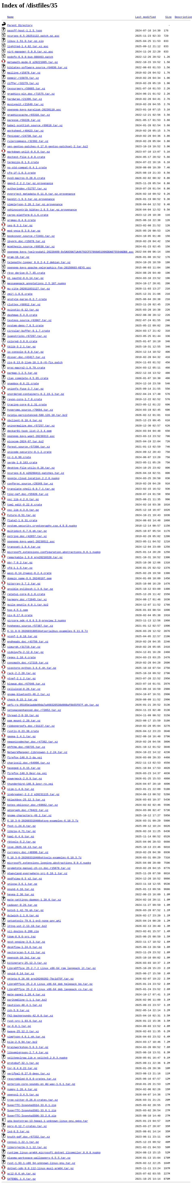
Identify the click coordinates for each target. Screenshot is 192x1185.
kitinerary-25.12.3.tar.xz (27, 963)
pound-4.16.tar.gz (20, 889)
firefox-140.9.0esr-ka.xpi (27, 773)
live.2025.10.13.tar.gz (24, 847)
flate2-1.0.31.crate (22, 520)
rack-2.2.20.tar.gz (21, 673)
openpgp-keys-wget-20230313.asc (31, 436)
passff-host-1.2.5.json (24, 30)
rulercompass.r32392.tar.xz (27, 141)
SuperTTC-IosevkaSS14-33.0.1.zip (31, 1105)
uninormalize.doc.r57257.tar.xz (31, 425)
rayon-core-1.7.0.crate (24, 399)
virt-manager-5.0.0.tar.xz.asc (30, 51)
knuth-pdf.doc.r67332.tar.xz (28, 1136)
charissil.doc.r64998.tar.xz (28, 762)
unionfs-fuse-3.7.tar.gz (25, 388)
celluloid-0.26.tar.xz (24, 689)
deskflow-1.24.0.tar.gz (24, 947)
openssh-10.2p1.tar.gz (24, 957)
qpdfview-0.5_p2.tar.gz (24, 878)
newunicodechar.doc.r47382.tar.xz (32, 741)
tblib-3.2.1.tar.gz (21, 346)
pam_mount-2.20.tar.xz (24, 720)
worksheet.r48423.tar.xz (25, 130)
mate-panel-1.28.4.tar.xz (26, 994)
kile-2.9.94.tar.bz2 (22, 1042)
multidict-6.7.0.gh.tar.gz (27, 531)
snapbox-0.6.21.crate (23, 383)
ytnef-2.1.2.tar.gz (21, 678)
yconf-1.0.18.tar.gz (22, 636)
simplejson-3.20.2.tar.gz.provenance (35, 204)
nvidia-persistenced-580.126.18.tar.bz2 (37, 415)
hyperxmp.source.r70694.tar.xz (30, 409)
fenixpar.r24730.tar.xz (24, 136)
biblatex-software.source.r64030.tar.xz (37, 67)
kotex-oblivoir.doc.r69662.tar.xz (32, 805)
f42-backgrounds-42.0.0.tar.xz (30, 1015)
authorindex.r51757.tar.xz (27, 188)
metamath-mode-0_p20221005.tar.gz (32, 62)
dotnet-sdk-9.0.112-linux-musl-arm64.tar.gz (40, 1168)
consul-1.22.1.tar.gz (23, 1142)
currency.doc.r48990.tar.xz (27, 852)
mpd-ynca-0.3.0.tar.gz (24, 230)
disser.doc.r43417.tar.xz (26, 357)
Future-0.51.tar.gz (21, 515)
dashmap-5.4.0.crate (22, 315)
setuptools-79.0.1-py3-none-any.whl (34, 920)
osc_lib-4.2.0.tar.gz (23, 499)
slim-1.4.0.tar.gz (20, 789)
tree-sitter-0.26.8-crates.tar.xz (32, 1100)
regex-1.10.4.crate (21, 657)
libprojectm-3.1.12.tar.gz (27, 1147)
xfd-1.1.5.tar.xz (20, 568)
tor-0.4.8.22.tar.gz (22, 1068)
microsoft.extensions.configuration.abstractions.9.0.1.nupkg (53, 552)
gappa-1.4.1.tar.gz (21, 736)
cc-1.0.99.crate (19, 457)
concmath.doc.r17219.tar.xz (27, 662)
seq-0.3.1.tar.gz (20, 225)
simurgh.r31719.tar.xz (24, 647)
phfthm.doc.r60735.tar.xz (26, 747)
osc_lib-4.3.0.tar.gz (23, 510)
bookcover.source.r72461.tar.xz (31, 236)
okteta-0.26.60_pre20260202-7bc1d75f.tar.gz (40, 978)
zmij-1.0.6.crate (20, 294)
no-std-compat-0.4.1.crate (27, 167)
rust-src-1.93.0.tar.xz (24, 1021)
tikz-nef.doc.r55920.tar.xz (27, 494)
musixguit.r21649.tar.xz (25, 104)
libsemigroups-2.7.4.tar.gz (27, 1052)
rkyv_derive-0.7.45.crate (26, 273)
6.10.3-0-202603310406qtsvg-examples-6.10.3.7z (42, 820)
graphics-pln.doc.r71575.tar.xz (31, 93)
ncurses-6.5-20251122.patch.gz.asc (33, 35)
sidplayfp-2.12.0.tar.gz (25, 652)
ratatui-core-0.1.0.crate (26, 594)
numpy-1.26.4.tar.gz (22, 1089)
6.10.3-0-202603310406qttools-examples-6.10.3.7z (44, 857)
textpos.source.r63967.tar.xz (29, 320)
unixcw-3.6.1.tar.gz (22, 884)
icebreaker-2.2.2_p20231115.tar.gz (33, 794)
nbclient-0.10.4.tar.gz (24, 420)
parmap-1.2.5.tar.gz (22, 373)
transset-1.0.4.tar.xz (24, 546)
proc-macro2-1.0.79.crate (26, 367)
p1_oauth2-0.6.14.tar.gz (25, 278)
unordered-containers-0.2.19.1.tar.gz (35, 394)
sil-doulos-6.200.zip (23, 931)
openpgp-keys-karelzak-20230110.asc (34, 109)
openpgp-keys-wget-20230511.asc (31, 541)
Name (10, 17)
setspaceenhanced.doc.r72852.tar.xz (34, 710)
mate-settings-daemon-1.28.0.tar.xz (34, 899)
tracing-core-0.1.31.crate (27, 404)
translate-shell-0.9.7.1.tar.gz (31, 488)
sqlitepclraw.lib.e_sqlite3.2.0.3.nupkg (37, 1057)
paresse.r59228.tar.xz (24, 120)
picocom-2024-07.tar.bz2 (25, 441)
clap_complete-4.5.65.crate (27, 378)
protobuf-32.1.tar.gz (23, 1063)
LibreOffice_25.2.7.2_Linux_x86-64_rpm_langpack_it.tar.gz (51, 968)
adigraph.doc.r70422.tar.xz (27, 810)
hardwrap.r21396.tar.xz (24, 99)
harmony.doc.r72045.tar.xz (27, 599)
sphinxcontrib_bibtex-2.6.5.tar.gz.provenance (42, 209)
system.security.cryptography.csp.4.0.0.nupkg (42, 525)
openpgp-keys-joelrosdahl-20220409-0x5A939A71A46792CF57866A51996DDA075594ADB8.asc (70, 251)
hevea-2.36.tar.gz (20, 894)
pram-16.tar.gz (18, 257)
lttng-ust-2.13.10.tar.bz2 (27, 926)
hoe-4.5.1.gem (17, 610)
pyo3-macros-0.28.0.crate (26, 178)
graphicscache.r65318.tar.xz (28, 114)
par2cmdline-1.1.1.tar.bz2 (27, 999)
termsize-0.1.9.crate (23, 162)
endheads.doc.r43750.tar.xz (27, 641)
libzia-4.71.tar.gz (21, 831)
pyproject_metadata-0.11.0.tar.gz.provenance (41, 194)
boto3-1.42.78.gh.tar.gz (25, 910)
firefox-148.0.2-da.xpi (24, 757)
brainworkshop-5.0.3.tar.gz (27, 1047)
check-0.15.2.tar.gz (22, 699)
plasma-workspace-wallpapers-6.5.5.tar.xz (38, 1157)
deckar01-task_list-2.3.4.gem (29, 431)
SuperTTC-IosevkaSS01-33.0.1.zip (31, 1110)
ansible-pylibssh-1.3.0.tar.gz (30, 589)
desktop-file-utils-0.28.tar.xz (31, 467)
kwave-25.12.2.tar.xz (23, 1031)
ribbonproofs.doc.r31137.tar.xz (31, 726)
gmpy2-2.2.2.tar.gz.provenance (30, 183)
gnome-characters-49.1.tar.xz (29, 815)
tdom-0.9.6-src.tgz (21, 936)
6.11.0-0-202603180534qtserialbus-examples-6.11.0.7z (47, 631)
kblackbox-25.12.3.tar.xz (26, 799)
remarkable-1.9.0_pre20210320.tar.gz (35, 557)
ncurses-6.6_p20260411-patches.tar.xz (35, 473)
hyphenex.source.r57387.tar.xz (30, 625)
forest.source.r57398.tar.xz (28, 446)
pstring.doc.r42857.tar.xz (27, 536)
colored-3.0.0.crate (22, 341)
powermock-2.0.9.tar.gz (24, 778)
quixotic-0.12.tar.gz (23, 309)
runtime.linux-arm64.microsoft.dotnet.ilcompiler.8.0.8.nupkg (53, 1152)
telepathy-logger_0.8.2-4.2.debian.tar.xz (38, 262)
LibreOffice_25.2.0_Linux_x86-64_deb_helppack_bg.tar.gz (50, 984)
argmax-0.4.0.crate (21, 220)
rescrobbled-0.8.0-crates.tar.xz (31, 1078)
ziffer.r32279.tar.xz (23, 83)
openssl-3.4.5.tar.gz (23, 1094)
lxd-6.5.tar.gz (18, 1131)
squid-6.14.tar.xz (20, 973)
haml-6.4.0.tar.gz (20, 836)
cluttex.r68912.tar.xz (24, 304)
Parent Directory (20, 25)
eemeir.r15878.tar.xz (23, 78)
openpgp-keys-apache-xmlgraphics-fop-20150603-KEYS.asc (49, 267)
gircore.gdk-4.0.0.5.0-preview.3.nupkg (36, 620)
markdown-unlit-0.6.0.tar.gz (28, 151)
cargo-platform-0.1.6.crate (27, 215)
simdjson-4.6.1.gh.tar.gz (26, 1036)
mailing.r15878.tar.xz (24, 72)
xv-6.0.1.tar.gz (19, 1026)
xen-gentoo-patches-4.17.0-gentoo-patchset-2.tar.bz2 (47, 146)
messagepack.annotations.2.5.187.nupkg (36, 283)
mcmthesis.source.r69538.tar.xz (31, 246)
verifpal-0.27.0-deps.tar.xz (28, 1073)
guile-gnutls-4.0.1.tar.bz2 (27, 604)
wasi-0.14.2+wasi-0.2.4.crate (29, 573)
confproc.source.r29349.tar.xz (30, 483)
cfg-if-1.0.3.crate (21, 172)
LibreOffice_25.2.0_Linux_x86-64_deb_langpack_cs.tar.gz (50, 989)
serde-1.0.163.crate (22, 462)
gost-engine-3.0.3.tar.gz (26, 942)
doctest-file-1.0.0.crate (26, 157)
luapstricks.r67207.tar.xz (27, 336)
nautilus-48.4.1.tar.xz (24, 1005)
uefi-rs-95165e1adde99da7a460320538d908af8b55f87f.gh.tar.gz (53, 704)
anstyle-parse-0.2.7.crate (27, 299)
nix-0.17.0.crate (20, 615)
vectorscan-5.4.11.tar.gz (26, 952)
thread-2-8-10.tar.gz (23, 715)
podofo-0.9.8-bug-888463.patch (30, 57)
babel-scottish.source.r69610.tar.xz (35, 125)
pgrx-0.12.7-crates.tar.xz (27, 1126)
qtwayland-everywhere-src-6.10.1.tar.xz (37, 873)
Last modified (145, 17)
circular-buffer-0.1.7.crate (28, 330)
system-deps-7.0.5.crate (25, 325)
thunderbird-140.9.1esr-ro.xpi (30, 783)
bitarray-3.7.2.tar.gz (24, 583)
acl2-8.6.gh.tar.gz (21, 1173)
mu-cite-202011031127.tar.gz (28, 288)
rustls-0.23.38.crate (23, 731)
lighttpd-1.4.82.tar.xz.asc (27, 46)
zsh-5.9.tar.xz (18, 1010)
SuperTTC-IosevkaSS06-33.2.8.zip (31, 1115)
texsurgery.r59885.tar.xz (26, 88)
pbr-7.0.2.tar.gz (20, 562)
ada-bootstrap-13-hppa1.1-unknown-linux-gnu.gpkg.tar (47, 1121)
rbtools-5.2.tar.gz (21, 841)
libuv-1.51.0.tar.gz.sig (25, 41)
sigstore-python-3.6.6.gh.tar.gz (31, 668)
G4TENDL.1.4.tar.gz (21, 1179)
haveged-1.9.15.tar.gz (24, 768)
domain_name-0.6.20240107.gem (29, 578)
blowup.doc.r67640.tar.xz (26, 683)
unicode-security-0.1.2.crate (29, 452)
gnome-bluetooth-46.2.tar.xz (28, 694)
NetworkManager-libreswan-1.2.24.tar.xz (37, 752)
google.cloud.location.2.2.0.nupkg (33, 478)
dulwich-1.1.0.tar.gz (23, 915)
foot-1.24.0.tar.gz (21, 826)
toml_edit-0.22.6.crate (24, 504)
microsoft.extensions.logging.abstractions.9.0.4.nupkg (49, 862)
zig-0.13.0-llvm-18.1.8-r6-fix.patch (35, 362)
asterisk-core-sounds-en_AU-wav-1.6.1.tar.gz (41, 1084)
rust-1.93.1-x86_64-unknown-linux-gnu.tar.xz (41, 1163)
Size (168, 17)
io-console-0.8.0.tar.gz (25, 352)
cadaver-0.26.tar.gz (22, 905)
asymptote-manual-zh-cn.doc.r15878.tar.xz (38, 868)
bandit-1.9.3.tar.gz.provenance (31, 199)
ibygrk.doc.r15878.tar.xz (26, 241)
